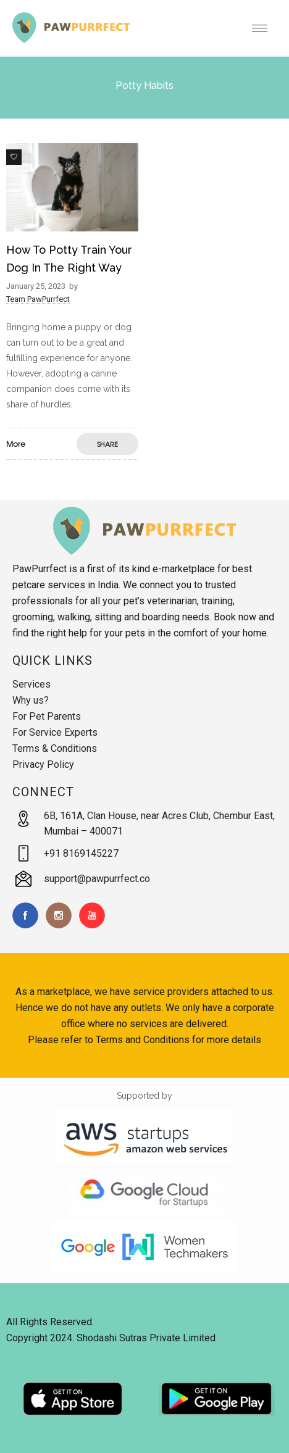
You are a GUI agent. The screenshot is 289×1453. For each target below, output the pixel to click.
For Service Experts (55, 732)
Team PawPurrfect (38, 299)
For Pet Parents (46, 716)
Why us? (30, 700)
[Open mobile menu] (264, 27)
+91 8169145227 (81, 853)
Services (31, 684)
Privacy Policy (43, 764)
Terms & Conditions (54, 748)
